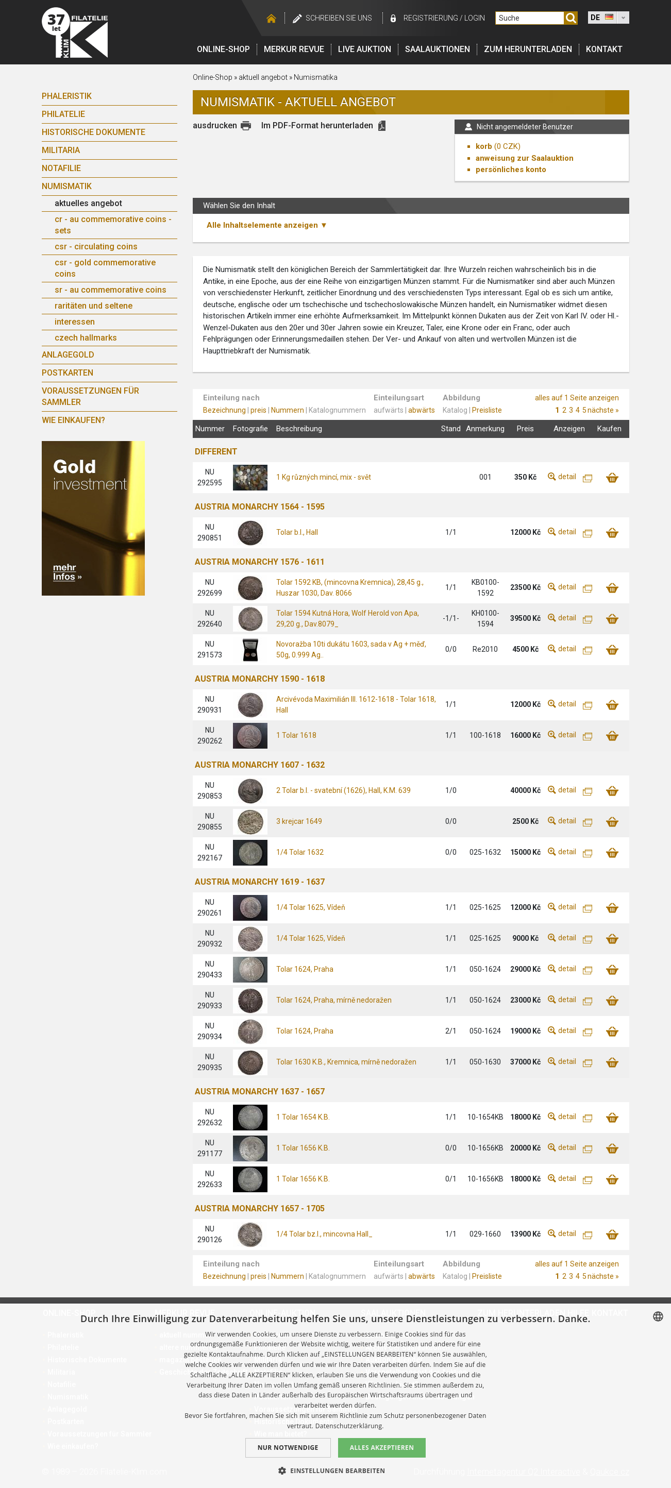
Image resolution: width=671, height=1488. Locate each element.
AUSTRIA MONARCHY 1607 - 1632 (260, 765)
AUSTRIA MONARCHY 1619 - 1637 (260, 882)
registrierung (431, 18)
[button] (335, 1470)
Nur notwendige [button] (288, 1447)
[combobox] (658, 1316)
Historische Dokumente (93, 132)
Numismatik (67, 186)
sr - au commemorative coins (110, 290)
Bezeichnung (224, 410)
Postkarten (67, 373)
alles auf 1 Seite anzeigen (577, 398)
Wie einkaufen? (73, 420)
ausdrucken (215, 125)
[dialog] (335, 1396)
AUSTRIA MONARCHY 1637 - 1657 (260, 1091)
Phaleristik (67, 96)
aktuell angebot (263, 77)
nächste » (603, 410)
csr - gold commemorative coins (105, 268)
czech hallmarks (86, 338)
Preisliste (487, 410)
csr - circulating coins (96, 246)
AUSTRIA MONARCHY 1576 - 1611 (260, 562)
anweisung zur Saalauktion (525, 158)
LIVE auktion (364, 49)
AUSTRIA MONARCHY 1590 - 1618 (260, 679)
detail (567, 476)
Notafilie (61, 168)
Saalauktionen (437, 49)
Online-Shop (223, 49)
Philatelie (63, 114)
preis (258, 410)
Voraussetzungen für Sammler (90, 396)
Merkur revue (294, 49)
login (474, 18)
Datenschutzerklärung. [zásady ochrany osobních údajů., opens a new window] (349, 1426)
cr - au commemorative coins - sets (113, 224)
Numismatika (316, 77)
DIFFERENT (216, 451)
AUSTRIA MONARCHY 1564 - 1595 (260, 507)
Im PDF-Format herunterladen (317, 125)
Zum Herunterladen (528, 49)
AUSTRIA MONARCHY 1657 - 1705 (260, 1208)
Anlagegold (68, 355)
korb (484, 146)
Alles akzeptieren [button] (382, 1447)
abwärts (421, 410)
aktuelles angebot (88, 203)
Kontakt (604, 49)
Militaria (61, 150)
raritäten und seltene (93, 306)
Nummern (287, 410)
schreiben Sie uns (339, 18)
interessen (75, 322)
